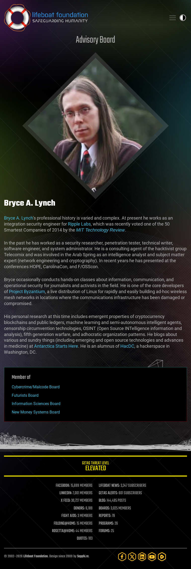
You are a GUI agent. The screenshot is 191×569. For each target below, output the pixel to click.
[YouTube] (152, 556)
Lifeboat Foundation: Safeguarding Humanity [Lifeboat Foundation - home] (83, 17)
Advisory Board (95, 40)
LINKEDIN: (65, 493)
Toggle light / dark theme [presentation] (183, 17)
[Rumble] (162, 556)
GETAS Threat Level (95, 467)
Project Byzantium (27, 291)
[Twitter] (132, 556)
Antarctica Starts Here (56, 346)
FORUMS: (104, 531)
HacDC (127, 346)
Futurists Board (25, 395)
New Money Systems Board (36, 412)
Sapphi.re (83, 556)
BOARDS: (104, 508)
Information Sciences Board (36, 403)
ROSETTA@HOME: (63, 531)
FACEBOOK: (63, 486)
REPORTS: (105, 516)
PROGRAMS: (106, 523)
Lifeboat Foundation (35, 556)
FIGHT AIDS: (69, 516)
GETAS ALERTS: (108, 493)
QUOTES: (82, 538)
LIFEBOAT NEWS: (109, 486)
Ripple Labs (79, 224)
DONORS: (79, 508)
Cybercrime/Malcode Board (36, 387)
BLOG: (102, 500)
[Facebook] (122, 556)
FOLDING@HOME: (65, 523)
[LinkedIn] (142, 556)
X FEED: (65, 500)
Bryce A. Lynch (18, 218)
